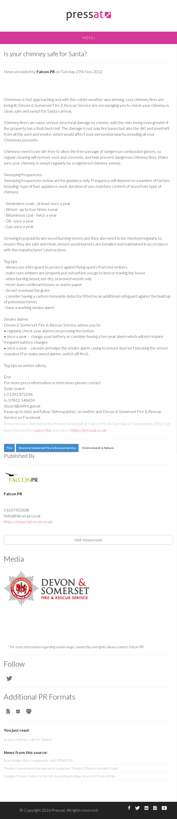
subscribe (43, 430)
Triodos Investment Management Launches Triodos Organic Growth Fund (61, 768)
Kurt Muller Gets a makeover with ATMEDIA (38, 760)
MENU (88, 37)
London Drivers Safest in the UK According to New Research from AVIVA (59, 776)
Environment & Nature (98, 448)
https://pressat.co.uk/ (89, 430)
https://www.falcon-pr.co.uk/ (28, 521)
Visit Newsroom (88, 539)
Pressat (58, 810)
